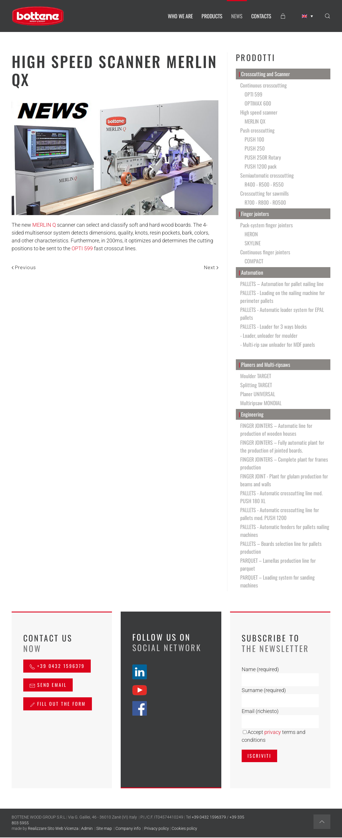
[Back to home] (38, 16)
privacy (272, 732)
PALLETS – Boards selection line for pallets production (281, 547)
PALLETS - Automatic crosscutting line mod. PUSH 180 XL (281, 497)
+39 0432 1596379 (57, 665)
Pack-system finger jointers (266, 225)
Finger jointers (254, 214)
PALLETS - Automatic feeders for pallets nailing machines (284, 530)
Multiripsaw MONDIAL (261, 403)
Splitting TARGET (256, 385)
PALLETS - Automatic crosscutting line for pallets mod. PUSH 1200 (279, 513)
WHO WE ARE (180, 16)
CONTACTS (261, 16)
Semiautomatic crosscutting (267, 175)
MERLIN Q (44, 225)
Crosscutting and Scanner (264, 74)
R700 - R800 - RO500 (265, 202)
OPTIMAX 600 (258, 103)
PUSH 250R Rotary (263, 157)
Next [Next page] (211, 267)
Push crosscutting (257, 130)
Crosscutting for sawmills (264, 193)
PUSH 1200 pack (261, 166)
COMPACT (254, 261)
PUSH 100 (254, 139)
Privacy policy (156, 828)
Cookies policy (184, 828)
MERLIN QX (255, 121)
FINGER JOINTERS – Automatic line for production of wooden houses (276, 429)
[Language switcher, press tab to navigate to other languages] (307, 16)
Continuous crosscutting (263, 85)
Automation (251, 272)
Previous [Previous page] (24, 267)
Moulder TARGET (255, 376)
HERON (251, 234)
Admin (87, 828)
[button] (327, 16)
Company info (128, 828)
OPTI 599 (82, 248)
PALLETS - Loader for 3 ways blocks (273, 326)
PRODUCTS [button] (212, 16)
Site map (104, 828)
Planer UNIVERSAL (257, 394)
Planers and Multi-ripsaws (265, 365)
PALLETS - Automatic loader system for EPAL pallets (282, 313)
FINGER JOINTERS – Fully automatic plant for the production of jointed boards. (282, 446)
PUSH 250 (255, 148)
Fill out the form (57, 703)
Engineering (251, 414)
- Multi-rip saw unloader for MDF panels (277, 344)
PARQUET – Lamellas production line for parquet (278, 564)
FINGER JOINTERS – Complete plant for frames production (284, 463)
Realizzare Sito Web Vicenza (53, 828)
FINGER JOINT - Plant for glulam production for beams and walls (284, 480)
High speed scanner (258, 112)
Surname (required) (264, 690)
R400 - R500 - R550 (264, 184)
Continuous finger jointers (265, 252)
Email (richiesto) (260, 711)
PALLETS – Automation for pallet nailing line (282, 283)
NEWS (237, 16)
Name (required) (260, 669)
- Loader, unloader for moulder (269, 335)
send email (48, 684)
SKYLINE (253, 243)
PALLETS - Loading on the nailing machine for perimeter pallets (282, 296)
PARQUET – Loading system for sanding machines (277, 581)
